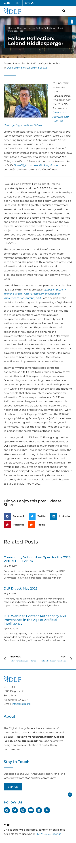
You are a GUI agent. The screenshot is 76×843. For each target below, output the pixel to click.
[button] (72, 21)
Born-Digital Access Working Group (36, 165)
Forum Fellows (38, 67)
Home (11, 28)
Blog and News (25, 28)
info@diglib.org (21, 703)
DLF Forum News (17, 67)
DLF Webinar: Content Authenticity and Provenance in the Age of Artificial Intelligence (35, 619)
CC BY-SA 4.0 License (48, 833)
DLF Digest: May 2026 (20, 588)
